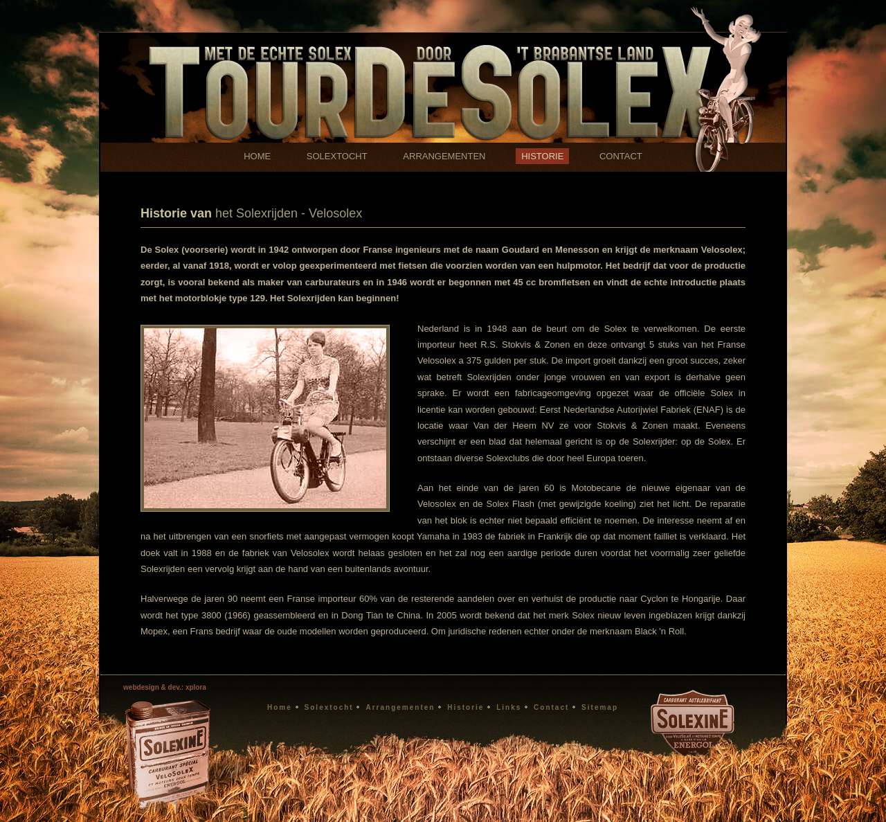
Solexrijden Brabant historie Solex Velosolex (443, 71)
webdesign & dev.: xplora (164, 687)
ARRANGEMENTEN (444, 156)
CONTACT (620, 156)
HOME (257, 156)
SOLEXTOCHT (337, 156)
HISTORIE (542, 156)
